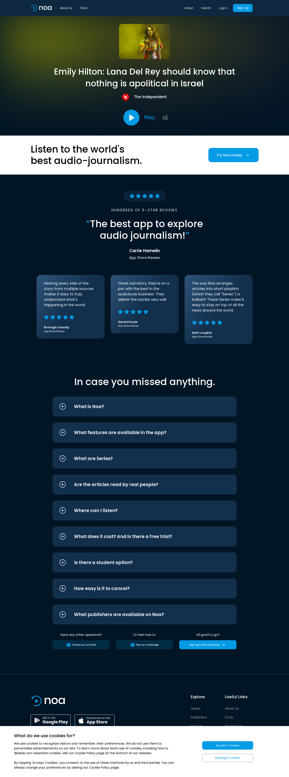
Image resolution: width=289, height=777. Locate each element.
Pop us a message (144, 644)
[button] (137, 406)
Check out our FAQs (81, 644)
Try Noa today (233, 155)
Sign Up (243, 8)
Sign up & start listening (207, 645)
